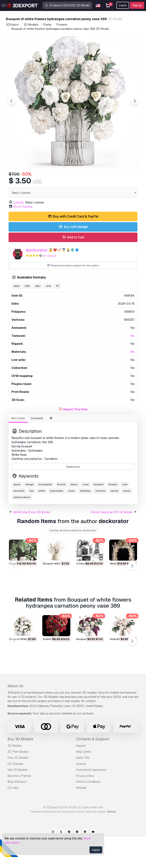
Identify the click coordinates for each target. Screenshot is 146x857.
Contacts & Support (92, 759)
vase (86, 504)
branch (61, 504)
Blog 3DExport (17, 802)
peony (126, 510)
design (29, 504)
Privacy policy (85, 796)
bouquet (99, 504)
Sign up (137, 5)
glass (16, 504)
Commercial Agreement (91, 790)
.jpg (48, 306)
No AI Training (22, 227)
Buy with (72, 247)
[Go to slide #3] (74, 178)
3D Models (14, 766)
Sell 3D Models (17, 790)
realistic (100, 510)
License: (19, 222)
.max (16, 306)
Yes (132, 356)
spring (114, 510)
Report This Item (75, 429)
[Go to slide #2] (50, 178)
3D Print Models (18, 772)
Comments (37, 438)
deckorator (37, 270)
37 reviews (49, 276)
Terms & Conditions (88, 802)
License (81, 784)
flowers (112, 504)
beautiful (18, 510)
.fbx (27, 306)
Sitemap (111, 831)
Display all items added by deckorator (73, 550)
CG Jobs (13, 808)
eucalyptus (45, 504)
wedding (85, 510)
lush (124, 504)
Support (81, 766)
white (41, 510)
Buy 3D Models (20, 759)
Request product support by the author (73, 285)
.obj (37, 306)
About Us (15, 706)
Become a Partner (19, 796)
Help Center (83, 772)
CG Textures (15, 784)
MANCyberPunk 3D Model (31, 532)
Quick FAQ (83, 778)
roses (71, 510)
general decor (22, 517)
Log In (122, 5)
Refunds (81, 808)
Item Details (18, 438)
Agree (96, 850)
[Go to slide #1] (27, 178)
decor (74, 504)
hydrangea (56, 510)
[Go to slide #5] (120, 178)
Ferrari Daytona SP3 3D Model (112, 532)
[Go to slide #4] (97, 178)
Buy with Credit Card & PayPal (73, 236)
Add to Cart (73, 257)
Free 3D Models (17, 778)
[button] (132, 586)
